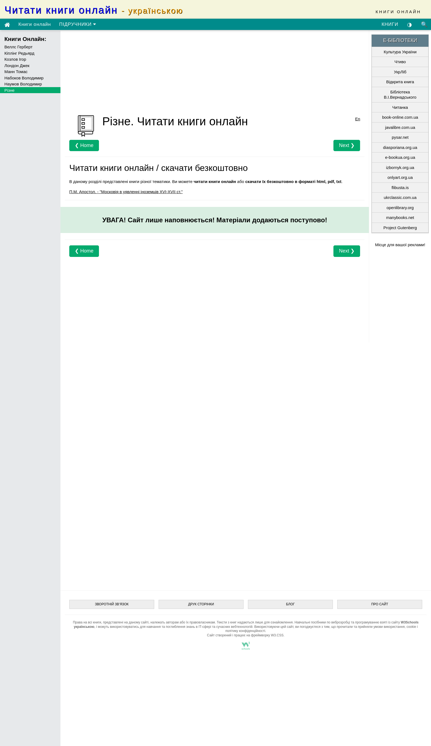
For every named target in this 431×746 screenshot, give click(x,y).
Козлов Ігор (15, 59)
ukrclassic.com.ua (400, 197)
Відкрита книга (400, 81)
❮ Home (84, 145)
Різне (9, 90)
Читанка (400, 107)
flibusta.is (400, 187)
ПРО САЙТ (379, 604)
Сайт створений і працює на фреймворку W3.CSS (245, 635)
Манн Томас (15, 71)
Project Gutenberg (400, 227)
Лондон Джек (16, 65)
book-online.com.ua (400, 117)
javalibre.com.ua (400, 127)
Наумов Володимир (23, 84)
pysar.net (400, 137)
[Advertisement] (214, 72)
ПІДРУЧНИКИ (77, 24)
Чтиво (400, 61)
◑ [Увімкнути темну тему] (409, 24)
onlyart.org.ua (400, 177)
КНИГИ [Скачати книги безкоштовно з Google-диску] (390, 24)
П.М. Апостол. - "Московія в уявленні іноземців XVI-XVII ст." (126, 191)
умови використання (389, 627)
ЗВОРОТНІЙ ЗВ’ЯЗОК (112, 604)
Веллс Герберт (18, 47)
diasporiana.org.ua (400, 147)
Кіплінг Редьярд (19, 53)
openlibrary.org (400, 207)
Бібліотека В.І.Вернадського (400, 95)
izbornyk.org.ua (400, 167)
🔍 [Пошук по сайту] (424, 24)
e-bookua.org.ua (400, 157)
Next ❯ (347, 145)
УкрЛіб (400, 72)
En (357, 119)
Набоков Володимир (23, 78)
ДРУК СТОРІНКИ (201, 604)
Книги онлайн (34, 24)
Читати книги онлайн (93, 10)
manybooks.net (400, 217)
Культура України (400, 51)
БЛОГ (290, 604)
